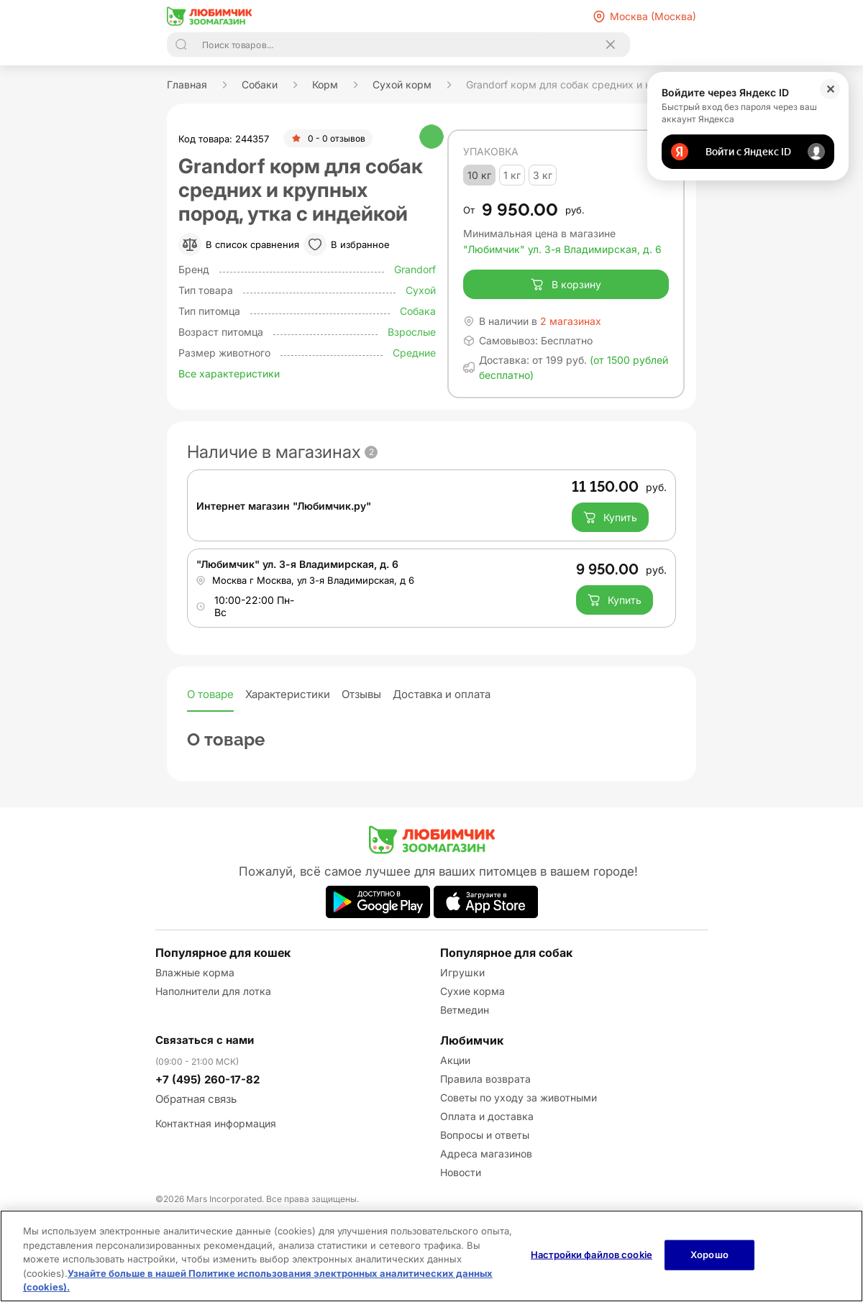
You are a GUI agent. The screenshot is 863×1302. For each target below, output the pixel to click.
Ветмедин (464, 1010)
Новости (460, 1172)
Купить (610, 517)
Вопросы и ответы (484, 1135)
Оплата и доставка (487, 1116)
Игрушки (462, 972)
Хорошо (709, 1254)
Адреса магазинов (486, 1153)
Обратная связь (196, 1099)
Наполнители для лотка (213, 991)
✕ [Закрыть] (830, 89)
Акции (455, 1060)
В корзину (566, 284)
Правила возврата (485, 1079)
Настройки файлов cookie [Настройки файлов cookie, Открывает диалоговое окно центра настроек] (591, 1254)
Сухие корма (472, 991)
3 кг (542, 175)
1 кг (512, 175)
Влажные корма (194, 972)
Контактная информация (215, 1123)
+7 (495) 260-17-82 (207, 1079)
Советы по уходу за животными (518, 1097)
